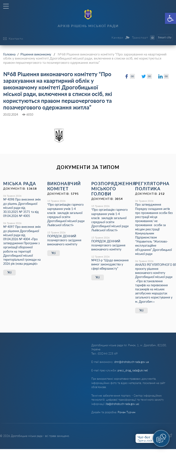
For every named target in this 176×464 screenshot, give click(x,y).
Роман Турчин (126, 412)
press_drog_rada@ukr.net (132, 370)
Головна (9, 54)
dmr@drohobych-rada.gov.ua (131, 362)
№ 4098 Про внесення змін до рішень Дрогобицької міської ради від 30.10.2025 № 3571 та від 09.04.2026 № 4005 (22, 208)
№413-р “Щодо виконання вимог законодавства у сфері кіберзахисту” (110, 264)
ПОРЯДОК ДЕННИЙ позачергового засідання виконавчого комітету (64, 240)
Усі (9, 272)
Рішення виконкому (35, 54)
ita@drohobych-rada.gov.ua (122, 404)
